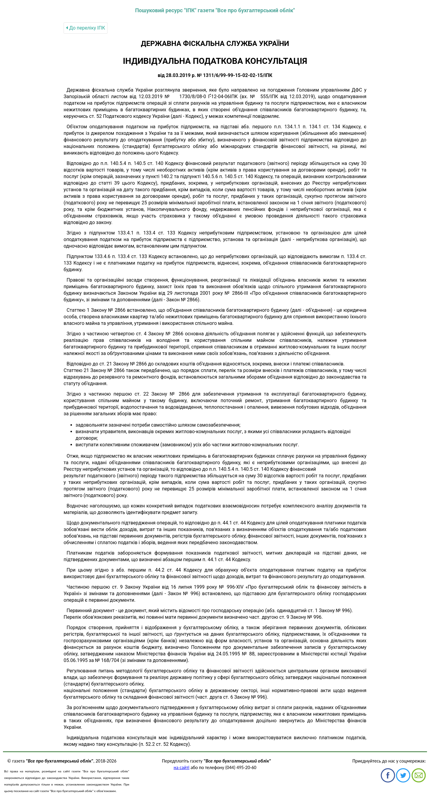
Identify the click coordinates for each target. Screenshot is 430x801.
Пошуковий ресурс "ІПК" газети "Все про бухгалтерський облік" (215, 10)
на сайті (182, 767)
